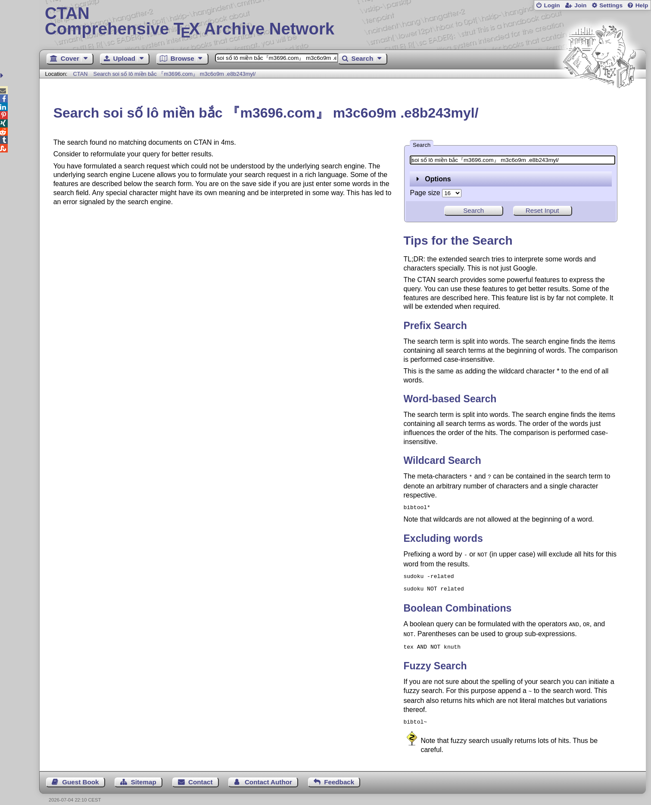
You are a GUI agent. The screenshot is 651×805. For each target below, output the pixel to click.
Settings (611, 5)
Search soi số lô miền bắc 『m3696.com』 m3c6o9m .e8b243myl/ (174, 74)
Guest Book (80, 773)
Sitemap (143, 773)
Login (552, 5)
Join (580, 5)
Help (641, 5)
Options (434, 179)
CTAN (80, 74)
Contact (200, 773)
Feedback (339, 773)
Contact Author (268, 773)
